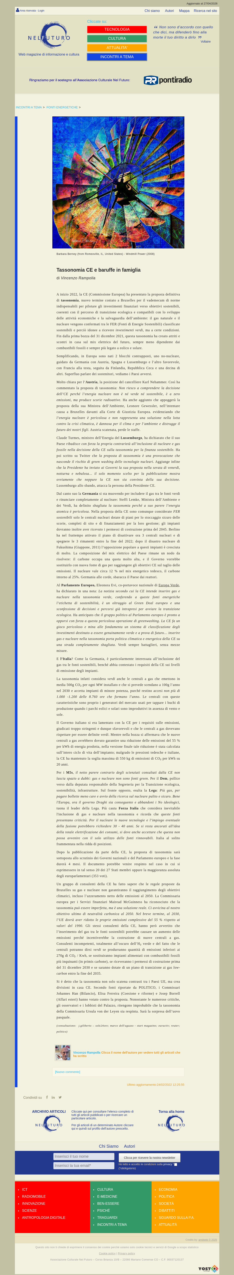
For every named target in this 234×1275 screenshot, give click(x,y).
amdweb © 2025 (207, 1240)
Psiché (103, 1211)
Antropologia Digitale (43, 1218)
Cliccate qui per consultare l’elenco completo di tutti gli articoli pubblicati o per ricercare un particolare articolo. (103, 1116)
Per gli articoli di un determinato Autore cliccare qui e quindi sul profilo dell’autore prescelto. (103, 1127)
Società (166, 1204)
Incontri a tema (112, 1225)
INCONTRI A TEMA (29, 107)
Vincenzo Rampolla (87, 1052)
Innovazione (33, 1204)
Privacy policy (126, 1254)
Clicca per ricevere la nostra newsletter (149, 1158)
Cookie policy (107, 1254)
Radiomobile (34, 1197)
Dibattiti (167, 1211)
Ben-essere (108, 1204)
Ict (25, 1190)
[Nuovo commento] (67, 1072)
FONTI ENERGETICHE (62, 107)
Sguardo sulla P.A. (177, 1218)
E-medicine (107, 1197)
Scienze (29, 1211)
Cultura (105, 1190)
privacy (168, 1165)
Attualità (168, 1225)
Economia (168, 1190)
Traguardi (107, 1218)
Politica (166, 1197)
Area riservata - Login (36, 10)
